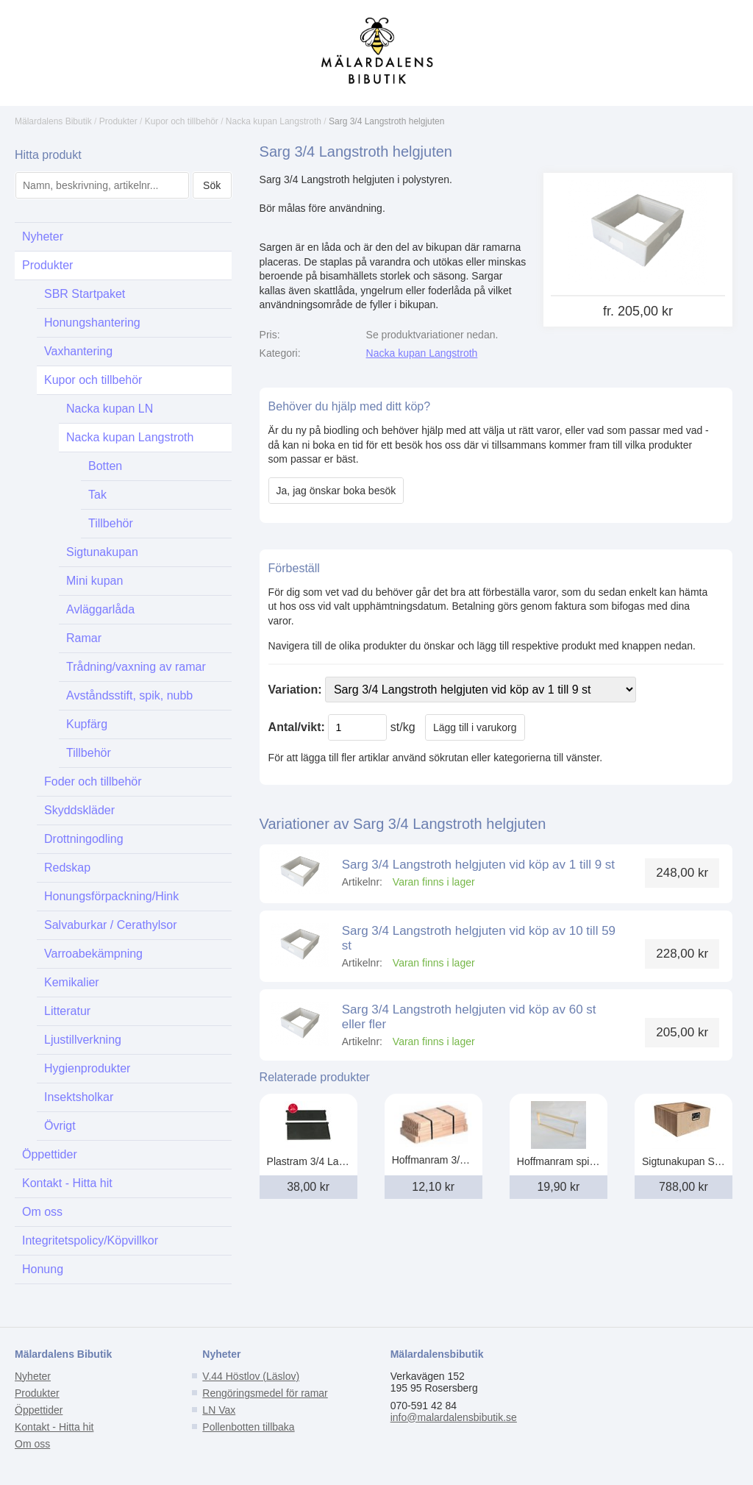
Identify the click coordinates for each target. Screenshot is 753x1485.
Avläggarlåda (100, 609)
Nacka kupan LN (109, 408)
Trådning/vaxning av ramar (136, 666)
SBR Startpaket (84, 294)
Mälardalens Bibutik (53, 121)
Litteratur (67, 1011)
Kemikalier (71, 982)
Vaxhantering (78, 351)
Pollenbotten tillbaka (248, 1427)
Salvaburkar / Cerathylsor (110, 925)
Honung (42, 1269)
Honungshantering (92, 322)
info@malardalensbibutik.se (453, 1417)
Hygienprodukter (87, 1068)
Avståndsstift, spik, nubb (129, 695)
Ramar (83, 638)
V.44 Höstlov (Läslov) (250, 1376)
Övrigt (60, 1125)
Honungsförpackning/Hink (111, 896)
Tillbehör (110, 523)
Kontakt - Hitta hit (67, 1183)
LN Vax (218, 1410)
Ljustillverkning (82, 1039)
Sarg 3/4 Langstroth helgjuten (386, 121)
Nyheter (42, 236)
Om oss (42, 1212)
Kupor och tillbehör (181, 121)
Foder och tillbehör (93, 781)
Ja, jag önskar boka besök (336, 490)
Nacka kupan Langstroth (273, 121)
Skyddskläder (79, 810)
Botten (105, 466)
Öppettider (49, 1154)
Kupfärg (86, 724)
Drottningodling (84, 839)
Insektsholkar (78, 1097)
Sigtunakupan (102, 552)
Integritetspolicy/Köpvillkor (90, 1240)
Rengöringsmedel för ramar (264, 1393)
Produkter (118, 121)
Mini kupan (94, 580)
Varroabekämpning (93, 953)
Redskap (67, 867)
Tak (97, 494)
